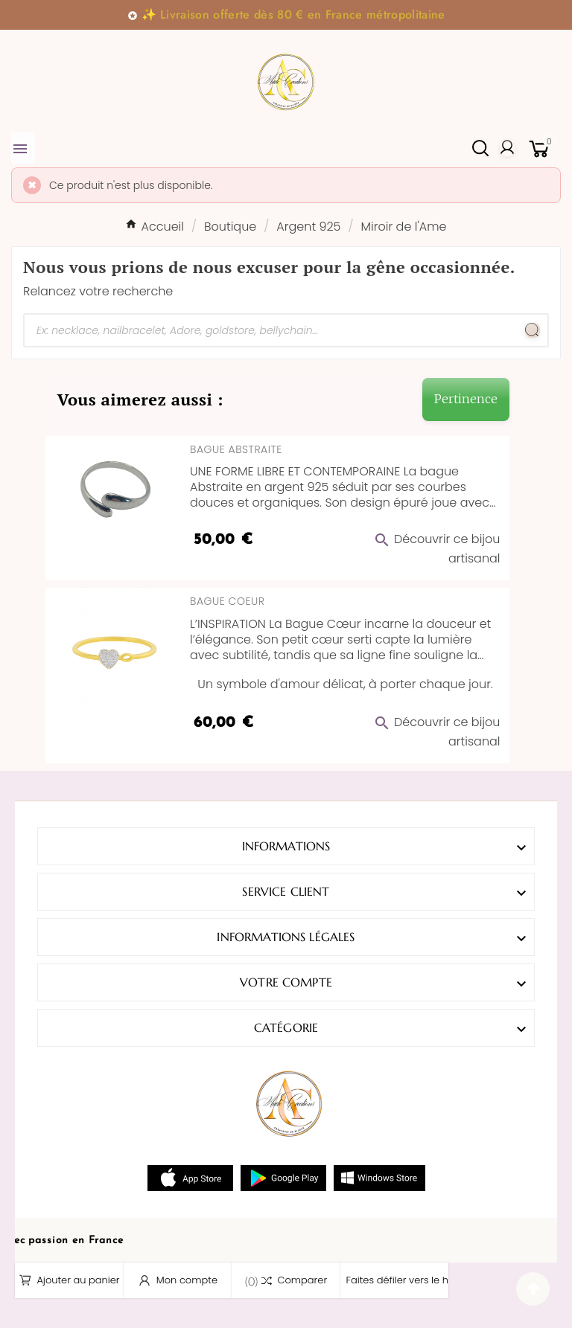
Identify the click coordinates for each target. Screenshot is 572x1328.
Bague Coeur (227, 601)
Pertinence (466, 398)
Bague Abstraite (236, 449)
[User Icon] (507, 148)
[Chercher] (271, 330)
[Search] (532, 330)
